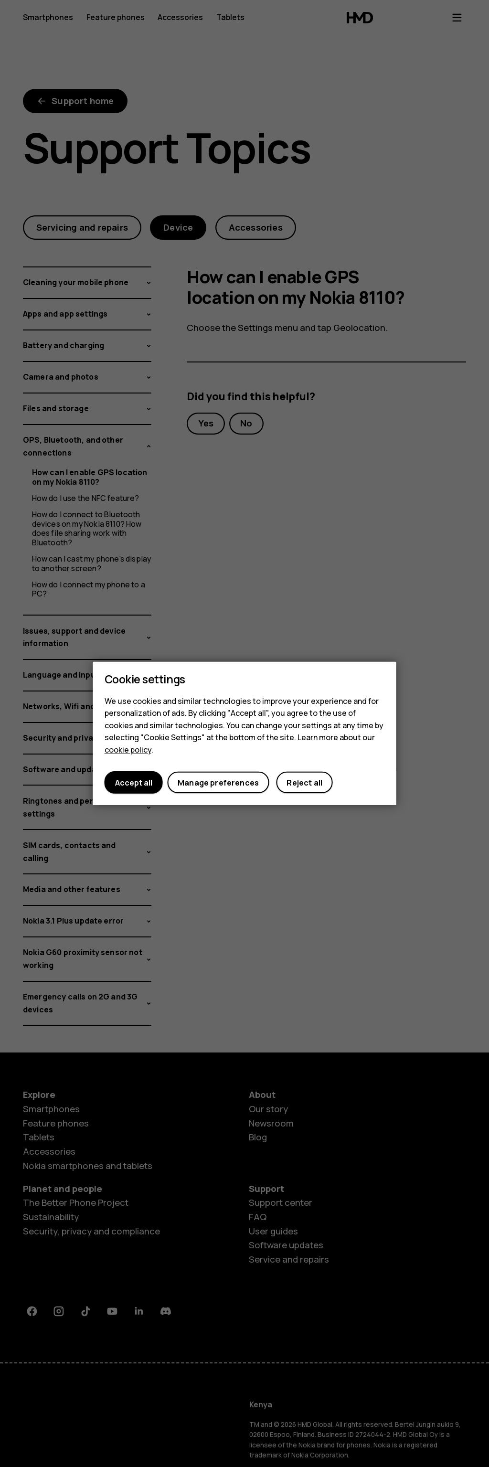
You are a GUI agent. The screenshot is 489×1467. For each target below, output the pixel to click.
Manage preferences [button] (218, 782)
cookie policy (128, 749)
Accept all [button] (133, 782)
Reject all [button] (304, 782)
